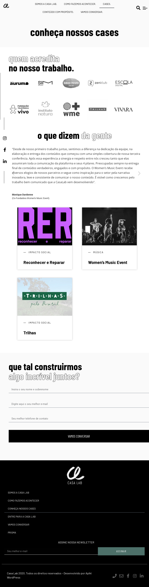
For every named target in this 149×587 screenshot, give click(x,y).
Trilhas (29, 332)
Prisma (12, 532)
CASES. (107, 3)
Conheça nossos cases (22, 508)
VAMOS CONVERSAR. (92, 11)
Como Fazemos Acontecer (23, 500)
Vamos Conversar (18, 524)
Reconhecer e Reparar (44, 262)
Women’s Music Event (107, 262)
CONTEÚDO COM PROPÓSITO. (58, 11)
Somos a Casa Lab (18, 492)
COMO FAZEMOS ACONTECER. (80, 3)
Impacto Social (40, 252)
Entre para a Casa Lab (22, 516)
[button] (138, 8)
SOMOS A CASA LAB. (46, 3)
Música (98, 252)
